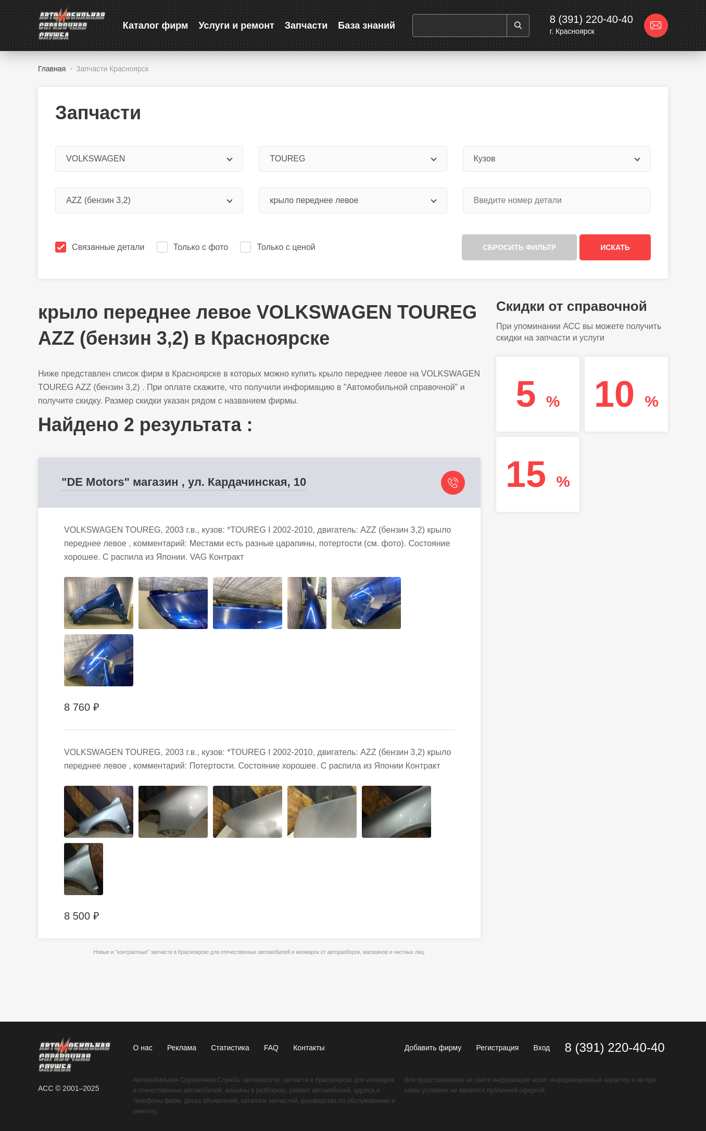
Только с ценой (278, 247)
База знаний (366, 25)
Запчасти (306, 25)
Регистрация (497, 1048)
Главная (52, 69)
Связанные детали (100, 247)
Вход (542, 1048)
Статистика (230, 1048)
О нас (142, 1048)
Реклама (181, 1048)
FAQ (271, 1048)
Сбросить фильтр (519, 247)
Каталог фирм (155, 25)
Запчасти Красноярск (112, 69)
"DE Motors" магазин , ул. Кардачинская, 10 (183, 481)
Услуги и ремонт (236, 25)
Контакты (308, 1048)
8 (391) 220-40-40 (591, 19)
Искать (615, 247)
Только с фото (193, 247)
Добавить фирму (433, 1048)
